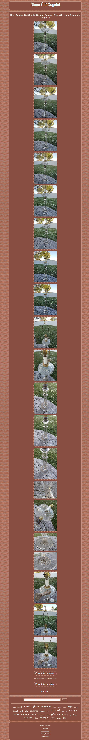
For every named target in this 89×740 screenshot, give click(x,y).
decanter (65, 715)
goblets (64, 707)
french (19, 707)
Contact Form (45, 731)
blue (64, 718)
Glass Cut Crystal (45, 725)
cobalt (36, 718)
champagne (42, 711)
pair (70, 715)
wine (16, 714)
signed (47, 715)
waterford (44, 717)
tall (66, 711)
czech (53, 718)
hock (21, 711)
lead (54, 707)
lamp (14, 707)
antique (73, 710)
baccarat (42, 715)
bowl (34, 714)
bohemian (46, 706)
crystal (55, 710)
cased (76, 707)
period (59, 718)
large (75, 715)
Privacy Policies (45, 733)
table (59, 707)
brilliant (28, 717)
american (34, 711)
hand (15, 711)
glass (36, 706)
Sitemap (45, 728)
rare (48, 711)
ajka (26, 711)
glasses (55, 714)
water (63, 711)
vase (70, 706)
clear (27, 706)
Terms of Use (45, 736)
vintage (25, 714)
